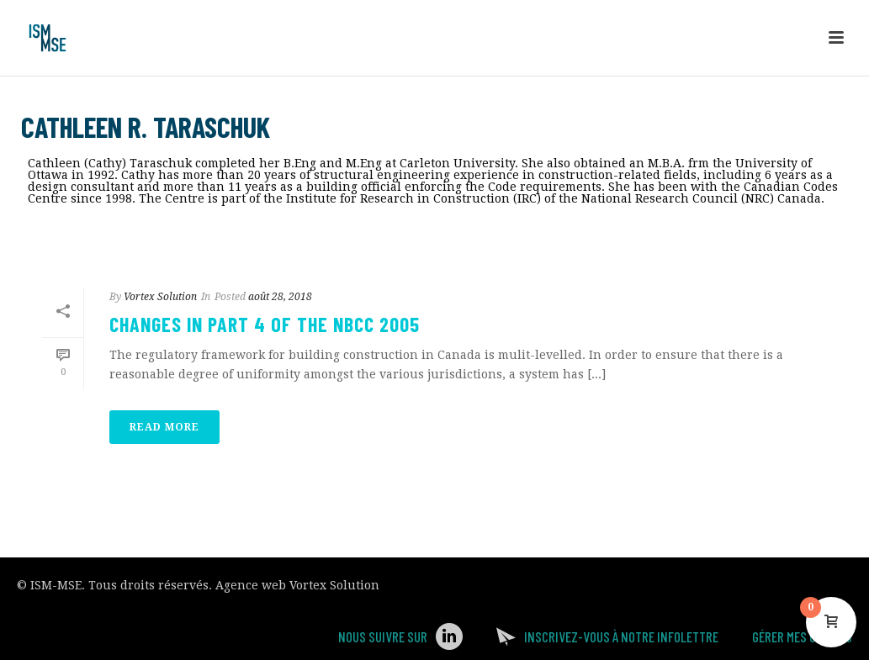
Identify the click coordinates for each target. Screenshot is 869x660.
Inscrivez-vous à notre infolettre (621, 636)
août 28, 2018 (280, 297)
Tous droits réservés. (150, 585)
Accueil (662, 230)
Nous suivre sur (382, 636)
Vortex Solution (160, 297)
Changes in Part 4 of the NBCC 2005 (264, 324)
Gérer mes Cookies (802, 636)
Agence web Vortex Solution (297, 585)
